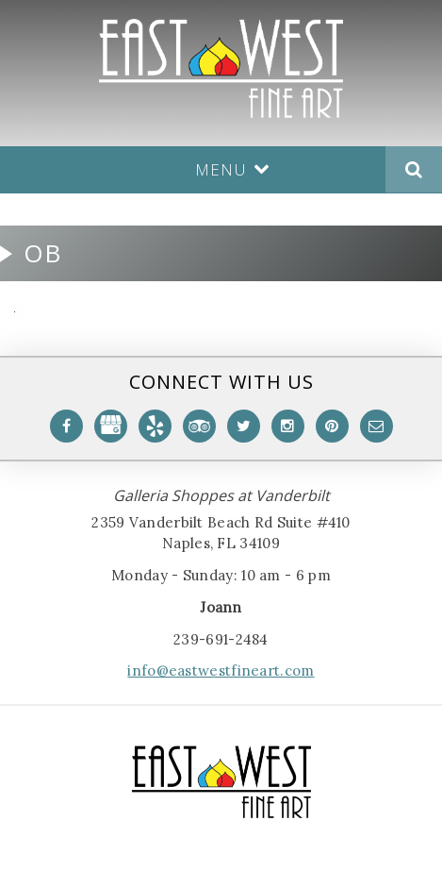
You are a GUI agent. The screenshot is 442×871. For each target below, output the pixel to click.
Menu (232, 169)
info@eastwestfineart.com (220, 670)
